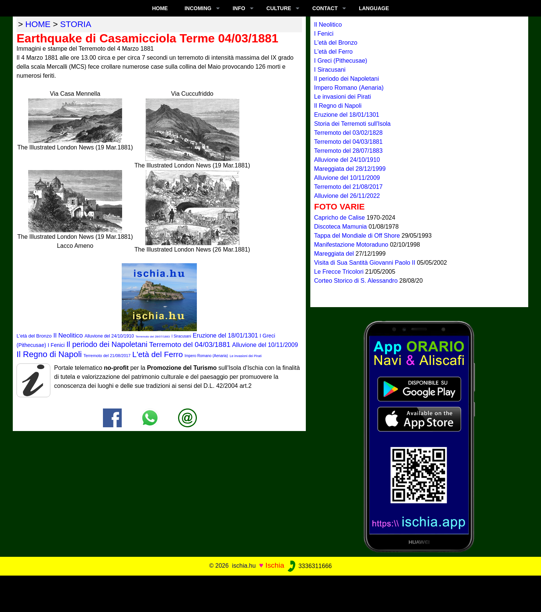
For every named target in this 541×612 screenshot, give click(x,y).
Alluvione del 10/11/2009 (265, 345)
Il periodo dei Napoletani (107, 344)
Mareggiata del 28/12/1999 (349, 169)
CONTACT (324, 8)
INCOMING (198, 8)
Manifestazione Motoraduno (352, 244)
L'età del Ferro (157, 354)
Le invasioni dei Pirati (245, 356)
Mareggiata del (334, 253)
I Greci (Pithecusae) (340, 60)
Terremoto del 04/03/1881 (190, 344)
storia (75, 24)
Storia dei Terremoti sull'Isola (352, 124)
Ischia (274, 566)
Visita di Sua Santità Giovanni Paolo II (365, 262)
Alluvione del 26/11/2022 (347, 196)
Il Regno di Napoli (49, 354)
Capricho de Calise (340, 217)
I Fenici (56, 345)
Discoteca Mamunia (341, 226)
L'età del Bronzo (34, 336)
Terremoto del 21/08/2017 (106, 355)
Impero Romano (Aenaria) (206, 356)
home (37, 24)
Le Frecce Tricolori (339, 271)
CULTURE (278, 8)
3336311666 (309, 566)
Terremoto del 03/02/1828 (348, 133)
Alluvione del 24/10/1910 (109, 336)
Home (160, 8)
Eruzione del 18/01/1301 (225, 335)
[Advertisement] (270, 592)
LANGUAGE (374, 8)
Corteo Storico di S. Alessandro (356, 280)
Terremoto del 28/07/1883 (153, 336)
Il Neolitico (68, 335)
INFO (239, 8)
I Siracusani (181, 336)
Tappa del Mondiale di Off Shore (358, 235)
